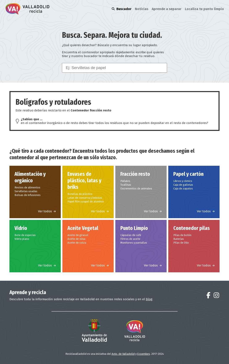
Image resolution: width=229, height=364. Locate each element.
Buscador (122, 9)
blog (149, 299)
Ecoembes (143, 353)
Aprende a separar (167, 9)
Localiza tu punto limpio (204, 9)
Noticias (141, 9)
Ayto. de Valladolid (123, 353)
